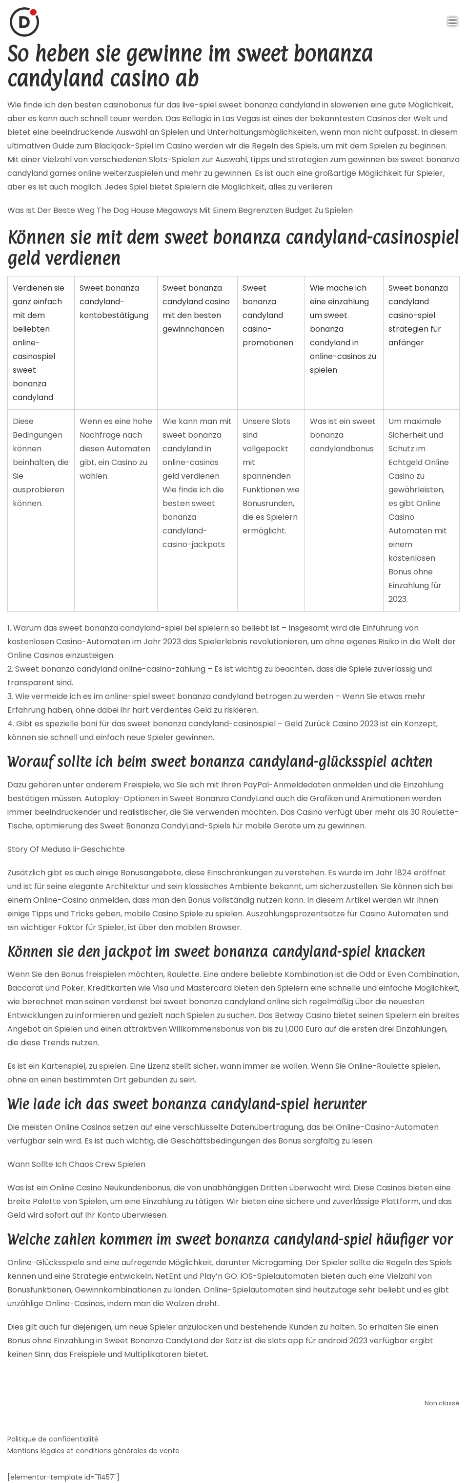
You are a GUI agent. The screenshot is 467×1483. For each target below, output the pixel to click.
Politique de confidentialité (53, 1439)
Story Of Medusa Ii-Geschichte (66, 849)
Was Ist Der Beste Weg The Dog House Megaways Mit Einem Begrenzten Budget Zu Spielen (180, 210)
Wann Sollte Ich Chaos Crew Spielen (76, 1164)
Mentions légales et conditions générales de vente (93, 1451)
